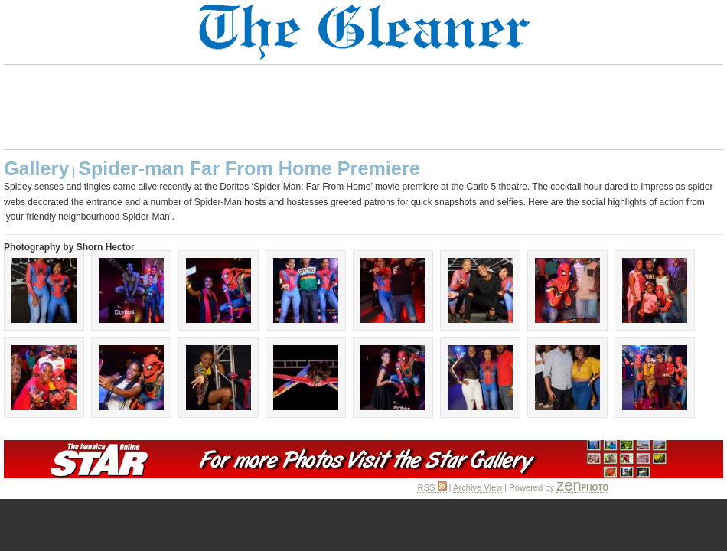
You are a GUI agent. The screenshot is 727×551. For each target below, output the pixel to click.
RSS (431, 487)
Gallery (36, 168)
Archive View (477, 487)
